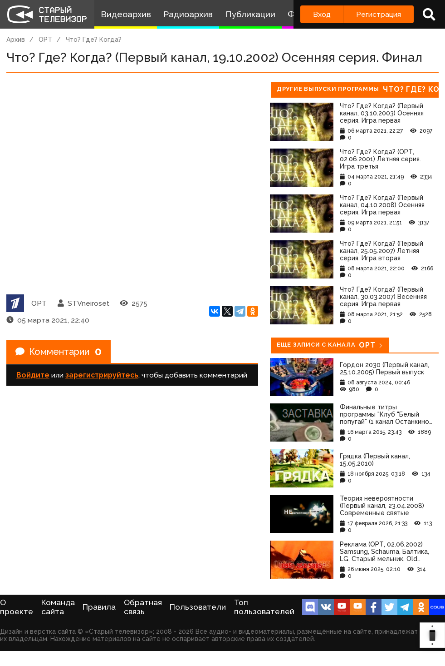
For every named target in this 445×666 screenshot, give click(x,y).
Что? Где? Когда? (94, 39)
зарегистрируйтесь (101, 375)
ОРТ (45, 39)
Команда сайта (58, 607)
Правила (99, 606)
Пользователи (198, 606)
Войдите (32, 375)
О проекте (16, 607)
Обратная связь (143, 607)
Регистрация (378, 14)
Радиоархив (188, 14)
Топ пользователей (264, 607)
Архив (15, 39)
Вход (322, 14)
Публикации (250, 14)
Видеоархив (126, 14)
